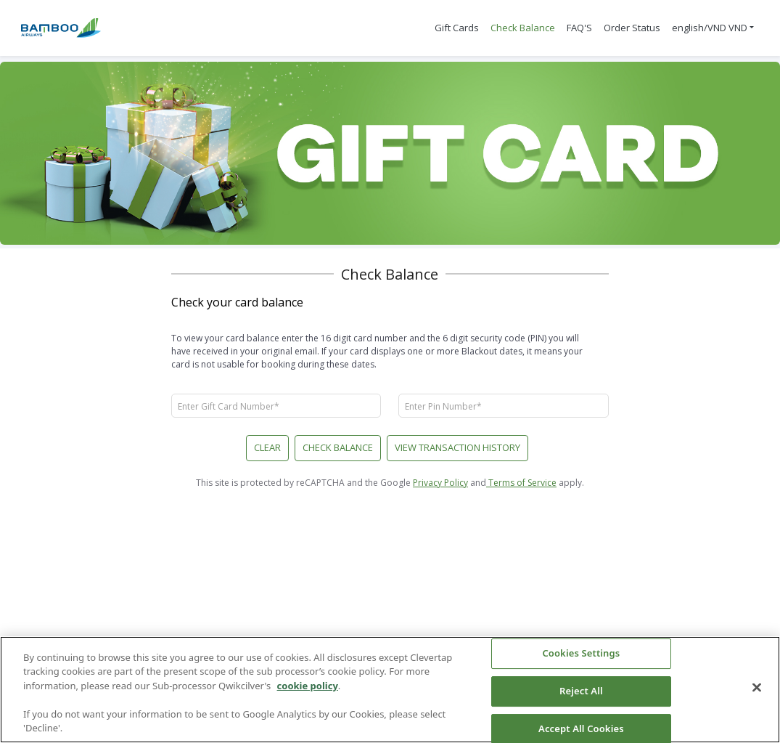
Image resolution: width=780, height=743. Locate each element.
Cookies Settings (581, 653)
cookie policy (307, 685)
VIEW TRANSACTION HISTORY (457, 447)
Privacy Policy (440, 482)
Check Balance (522, 27)
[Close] (757, 688)
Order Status (632, 27)
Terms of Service (521, 482)
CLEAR (267, 447)
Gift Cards (457, 27)
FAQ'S (579, 27)
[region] (390, 689)
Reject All (581, 690)
